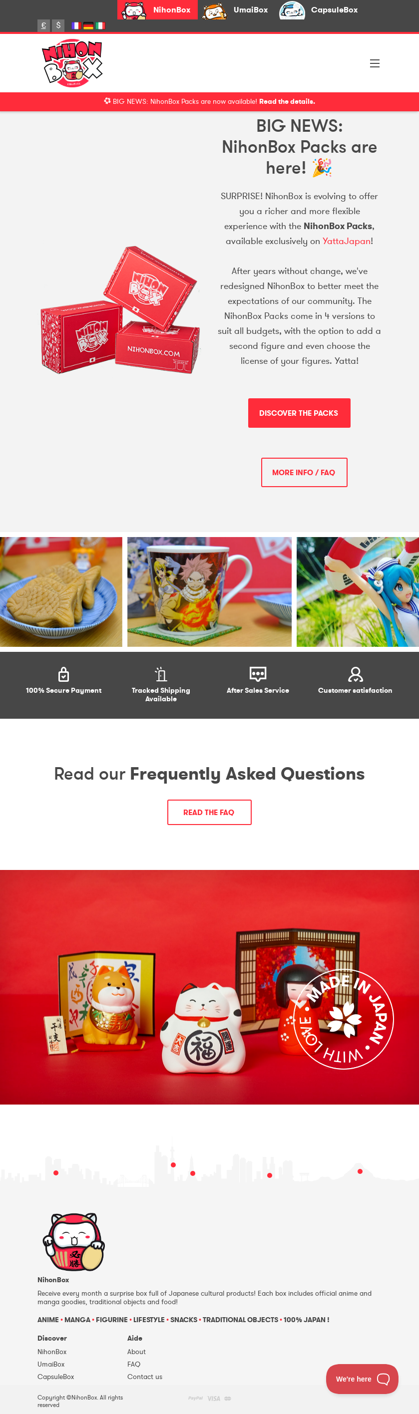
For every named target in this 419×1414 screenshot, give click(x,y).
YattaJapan (347, 241)
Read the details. (287, 101)
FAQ (133, 1364)
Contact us (144, 1377)
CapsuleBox (334, 9)
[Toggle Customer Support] (362, 1379)
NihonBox (171, 9)
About (136, 1352)
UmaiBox (251, 9)
